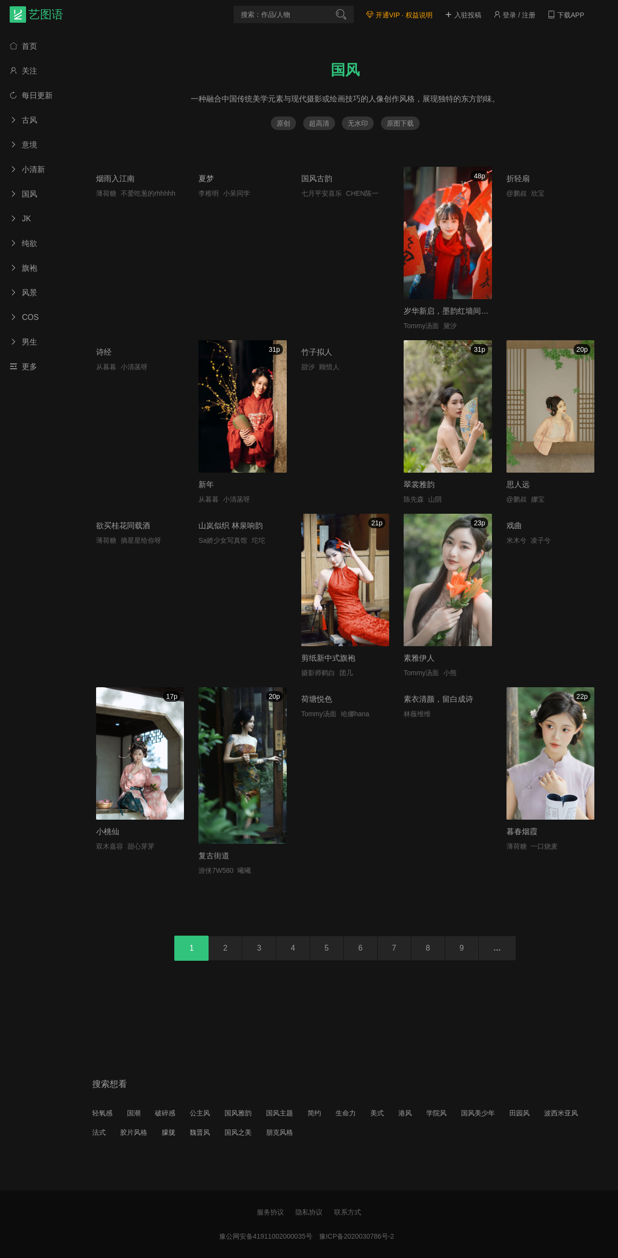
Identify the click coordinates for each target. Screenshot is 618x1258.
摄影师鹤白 (318, 673)
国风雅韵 (238, 1113)
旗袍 (23, 268)
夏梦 (206, 178)
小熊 (450, 673)
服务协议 (270, 1212)
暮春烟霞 (521, 831)
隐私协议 (309, 1212)
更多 (23, 366)
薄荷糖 (106, 193)
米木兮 (516, 540)
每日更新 (31, 95)
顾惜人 (329, 367)
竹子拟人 (316, 352)
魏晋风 (200, 1132)
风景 (23, 293)
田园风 (519, 1113)
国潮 (133, 1113)
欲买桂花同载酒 (123, 525)
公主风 (200, 1113)
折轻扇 (518, 178)
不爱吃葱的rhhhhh (148, 193)
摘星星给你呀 (141, 540)
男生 (23, 342)
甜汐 (308, 367)
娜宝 (538, 499)
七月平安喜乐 (321, 193)
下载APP (566, 15)
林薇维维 (417, 714)
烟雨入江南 (115, 178)
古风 (23, 120)
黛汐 (450, 326)
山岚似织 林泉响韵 (230, 525)
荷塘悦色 (316, 699)
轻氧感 (102, 1113)
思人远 (518, 484)
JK (20, 219)
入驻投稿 (463, 15)
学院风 (436, 1113)
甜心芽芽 (140, 846)
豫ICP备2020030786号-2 (356, 1236)
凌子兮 (541, 540)
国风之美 (238, 1132)
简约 (314, 1113)
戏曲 (514, 525)
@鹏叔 (516, 193)
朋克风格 (279, 1132)
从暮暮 (106, 367)
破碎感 (165, 1113)
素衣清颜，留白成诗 (438, 699)
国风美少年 (478, 1113)
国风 (23, 194)
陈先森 (414, 499)
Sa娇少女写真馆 (222, 540)
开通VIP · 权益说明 (399, 15)
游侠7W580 (215, 870)
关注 (23, 71)
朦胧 (168, 1132)
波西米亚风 (561, 1113)
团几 (346, 673)
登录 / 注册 (514, 15)
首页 (23, 46)
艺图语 (45, 14)
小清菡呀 (134, 367)
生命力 (346, 1113)
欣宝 (538, 193)
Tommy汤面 (421, 326)
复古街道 (213, 856)
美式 (377, 1113)
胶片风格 (133, 1132)
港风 (405, 1113)
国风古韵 (316, 178)
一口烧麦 (544, 846)
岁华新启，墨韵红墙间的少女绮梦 (462, 311)
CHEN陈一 (362, 193)
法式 (99, 1132)
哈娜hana (355, 714)
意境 (23, 145)
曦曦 (244, 870)
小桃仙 (107, 831)
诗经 (104, 352)
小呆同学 (236, 193)
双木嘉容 (109, 846)
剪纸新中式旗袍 (328, 658)
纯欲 (23, 243)
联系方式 (347, 1212)
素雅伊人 (419, 658)
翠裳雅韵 (419, 484)
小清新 (27, 169)
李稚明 (208, 193)
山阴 (435, 499)
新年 (206, 484)
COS (24, 317)
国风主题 (279, 1113)
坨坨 (258, 540)
